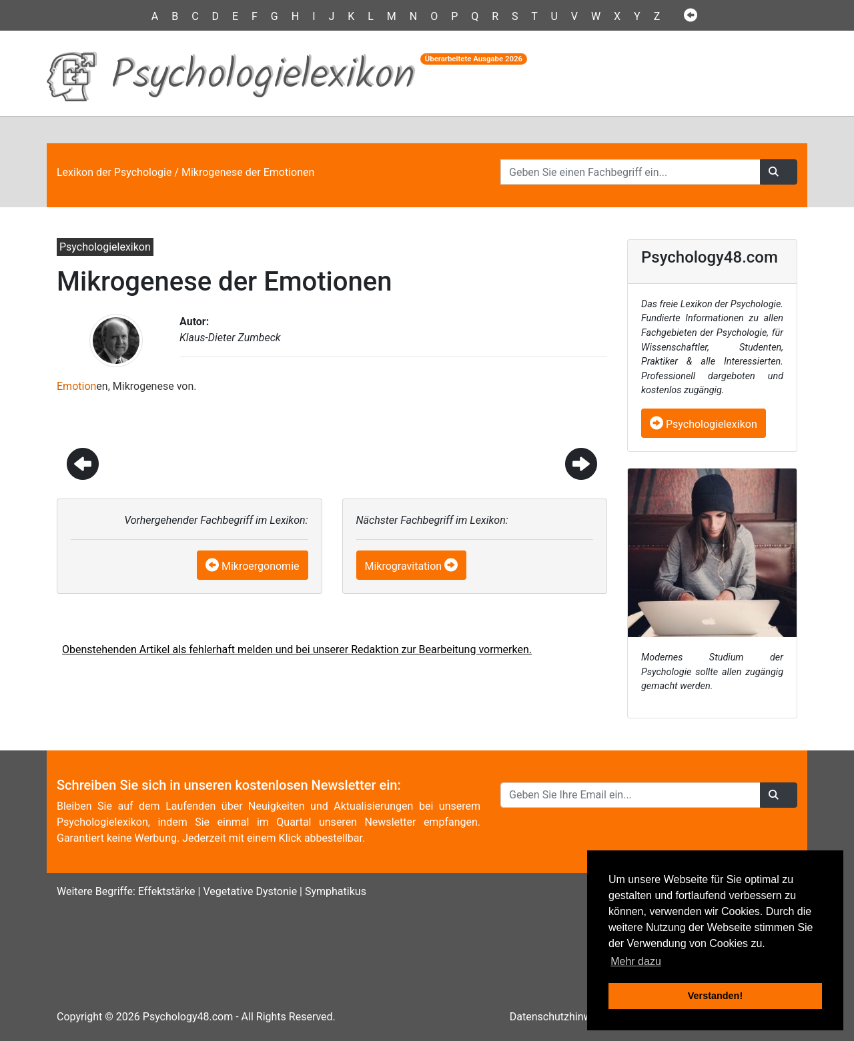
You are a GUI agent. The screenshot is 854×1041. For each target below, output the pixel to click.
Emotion (76, 386)
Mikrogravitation (403, 566)
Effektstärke (166, 891)
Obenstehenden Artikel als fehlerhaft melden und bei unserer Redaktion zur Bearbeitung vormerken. (297, 649)
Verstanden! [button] (715, 995)
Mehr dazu (635, 961)
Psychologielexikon (703, 424)
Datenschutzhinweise (560, 1016)
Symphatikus (335, 891)
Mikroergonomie (261, 566)
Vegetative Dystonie (250, 891)
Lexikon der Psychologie (114, 172)
